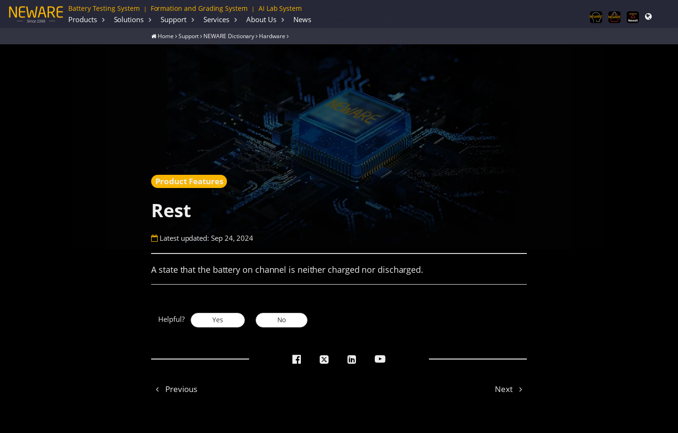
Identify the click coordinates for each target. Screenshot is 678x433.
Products (82, 19)
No (281, 320)
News (302, 19)
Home (166, 36)
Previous (174, 389)
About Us (261, 19)
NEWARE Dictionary (228, 36)
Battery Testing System (104, 8)
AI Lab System (280, 8)
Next (511, 389)
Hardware (272, 36)
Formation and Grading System (199, 8)
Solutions (129, 19)
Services (216, 19)
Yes (217, 320)
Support (173, 19)
